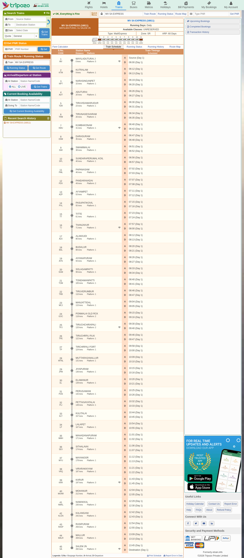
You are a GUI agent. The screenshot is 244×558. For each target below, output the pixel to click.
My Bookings (209, 5)
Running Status (33, 56)
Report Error (230, 504)
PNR (9, 49)
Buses (133, 5)
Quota (8, 36)
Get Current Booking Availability (26, 111)
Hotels (104, 5)
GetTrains (44, 33)
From (9, 19)
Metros (149, 5)
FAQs (198, 510)
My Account (231, 5)
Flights (89, 5)
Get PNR (234, 14)
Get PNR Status (15, 43)
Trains (118, 5)
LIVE (23, 86)
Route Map (180, 14)
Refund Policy (224, 510)
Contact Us (214, 504)
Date (9, 30)
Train (9, 62)
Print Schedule (153, 556)
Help (188, 510)
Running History (156, 46)
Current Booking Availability (22, 93)
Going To (11, 105)
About (209, 510)
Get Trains (40, 86)
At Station (11, 81)
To (7, 24)
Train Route (14, 56)
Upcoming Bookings (198, 21)
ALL (14, 86)
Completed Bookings (199, 26)
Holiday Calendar (195, 504)
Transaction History (198, 32)
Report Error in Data (172, 556)
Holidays (165, 5)
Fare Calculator (60, 46)
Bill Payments (186, 5)
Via (46, 13)
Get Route (39, 68)
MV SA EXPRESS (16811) (17, 123)
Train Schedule (113, 46)
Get (43, 49)
